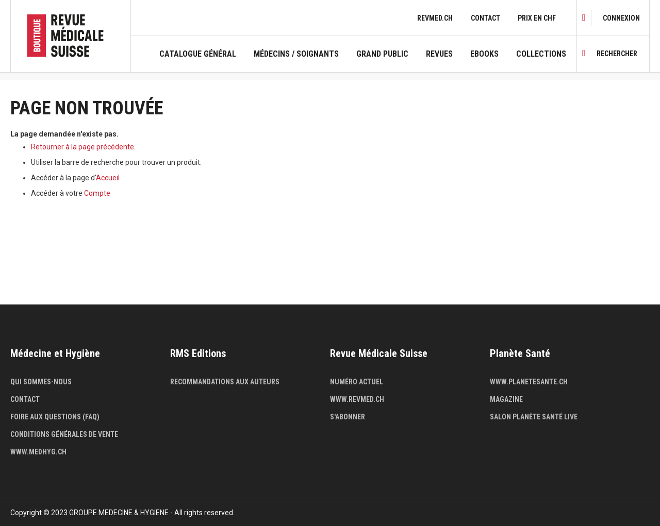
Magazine (506, 399)
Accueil (108, 178)
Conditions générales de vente (64, 434)
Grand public (382, 54)
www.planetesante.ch (529, 382)
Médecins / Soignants (296, 54)
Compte (97, 193)
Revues (439, 54)
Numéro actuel (356, 382)
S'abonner (347, 417)
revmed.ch (435, 18)
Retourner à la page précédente (82, 147)
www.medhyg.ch (38, 452)
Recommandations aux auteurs (224, 382)
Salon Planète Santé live (534, 417)
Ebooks (484, 54)
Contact (485, 18)
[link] (621, 18)
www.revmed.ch (357, 399)
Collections (541, 54)
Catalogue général (197, 54)
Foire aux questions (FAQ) (55, 417)
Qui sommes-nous (41, 382)
